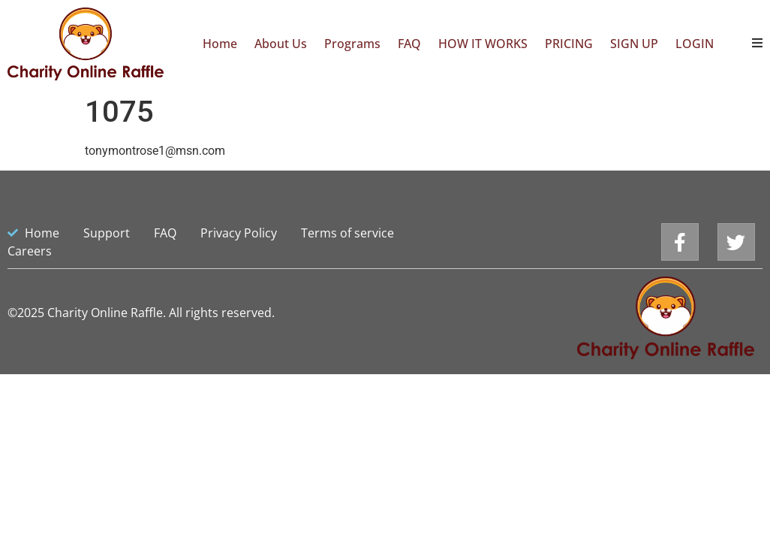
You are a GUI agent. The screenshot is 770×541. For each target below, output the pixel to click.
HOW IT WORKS (483, 43)
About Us (280, 43)
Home (220, 43)
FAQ (409, 43)
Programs (352, 43)
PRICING (569, 43)
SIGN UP (634, 43)
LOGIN (694, 43)
